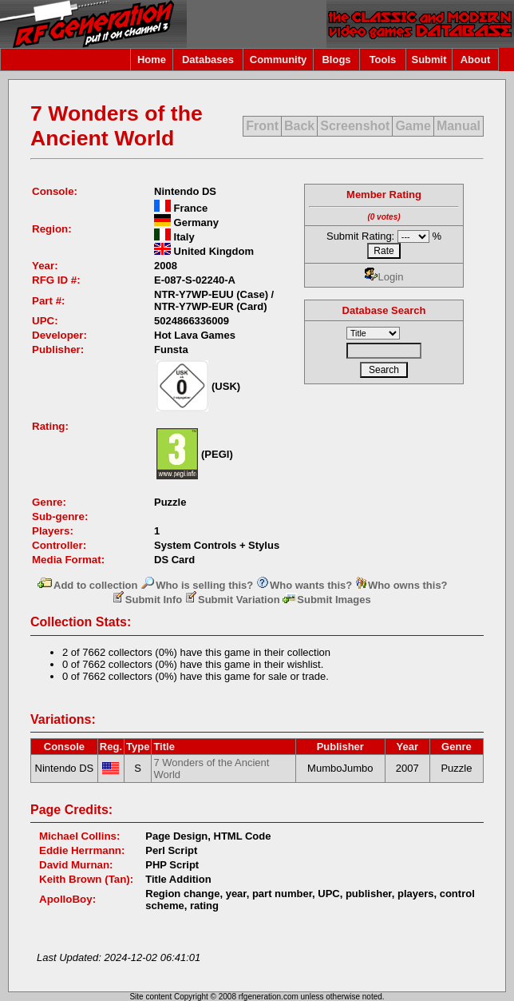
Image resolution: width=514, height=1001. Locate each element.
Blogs (336, 60)
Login (384, 277)
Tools (383, 60)
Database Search (384, 310)
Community (278, 60)
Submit (428, 60)
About (476, 60)
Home (151, 60)
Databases (208, 60)
